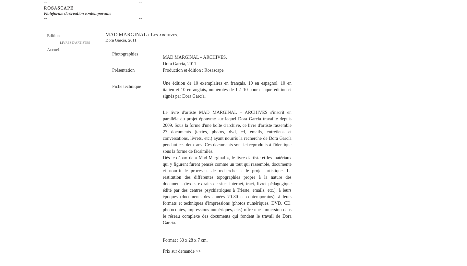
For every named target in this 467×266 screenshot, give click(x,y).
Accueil (53, 49)
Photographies (125, 54)
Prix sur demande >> (182, 251)
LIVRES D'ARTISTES (75, 42)
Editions (54, 35)
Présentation (123, 70)
